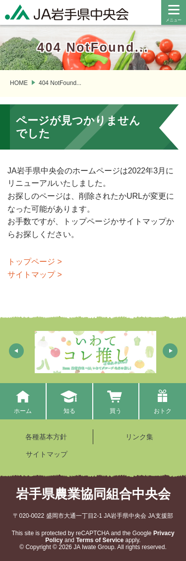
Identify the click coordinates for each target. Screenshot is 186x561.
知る (69, 401)
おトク (163, 401)
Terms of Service (100, 540)
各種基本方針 (46, 437)
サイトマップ (46, 454)
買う (116, 401)
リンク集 (139, 437)
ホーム (22, 401)
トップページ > (34, 261)
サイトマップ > (34, 274)
